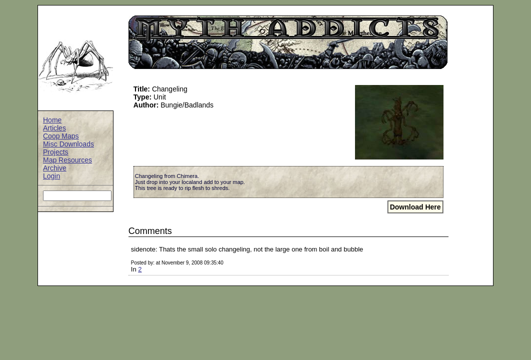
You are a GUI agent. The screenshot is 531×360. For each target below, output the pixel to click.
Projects (55, 152)
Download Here (415, 207)
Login (51, 176)
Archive (54, 168)
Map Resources (67, 160)
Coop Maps (61, 136)
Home (52, 120)
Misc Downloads (68, 144)
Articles (54, 128)
